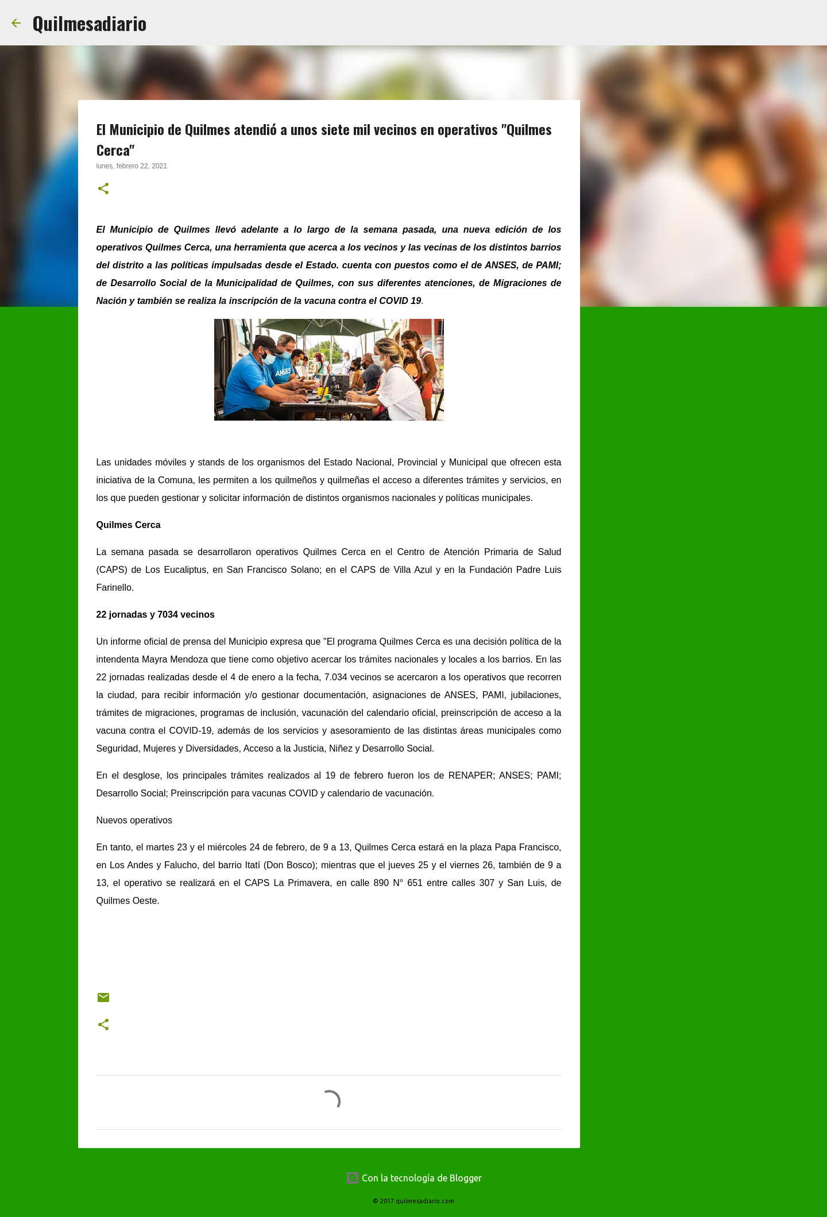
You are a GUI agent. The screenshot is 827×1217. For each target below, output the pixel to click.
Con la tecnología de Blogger (414, 1178)
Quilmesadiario (89, 22)
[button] (103, 190)
